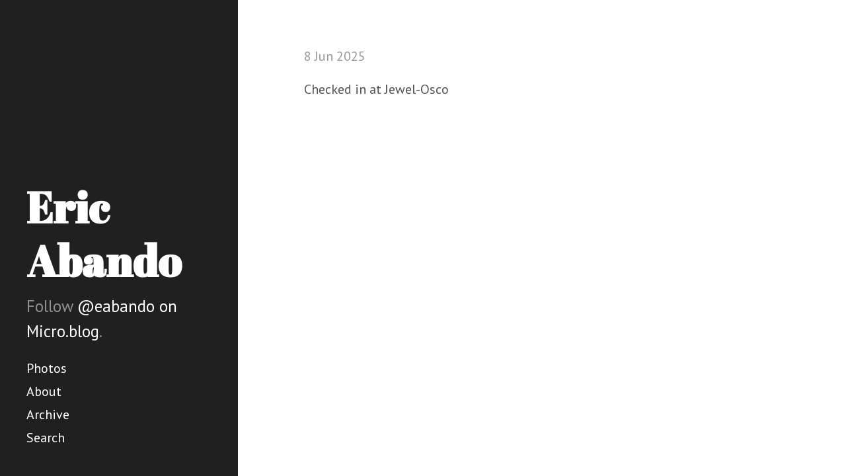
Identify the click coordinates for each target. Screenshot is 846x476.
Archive (47, 414)
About (43, 391)
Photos (46, 368)
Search (45, 437)
